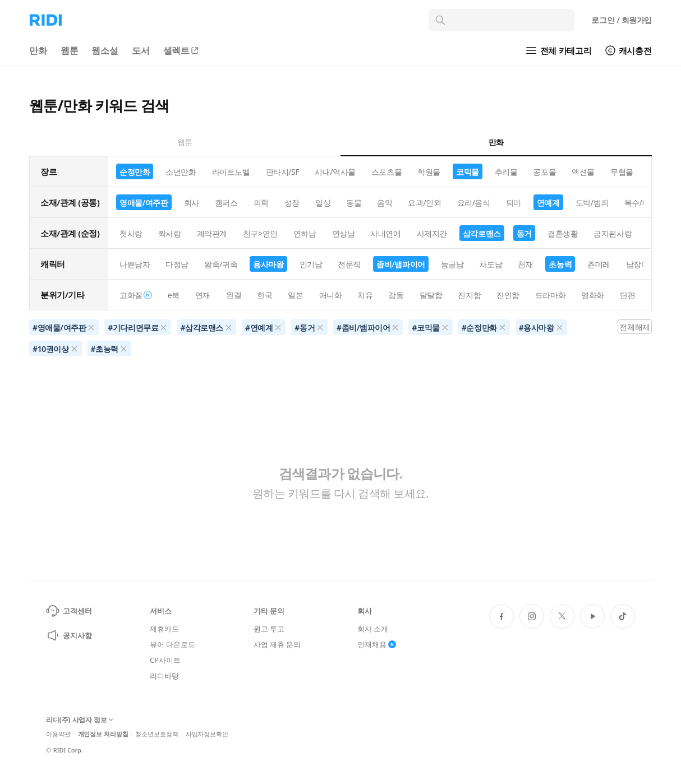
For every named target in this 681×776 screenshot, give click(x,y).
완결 (233, 295)
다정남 (176, 264)
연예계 (548, 202)
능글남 (452, 264)
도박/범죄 (592, 202)
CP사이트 (165, 660)
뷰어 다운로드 (172, 644)
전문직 (349, 264)
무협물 (621, 171)
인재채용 (376, 644)
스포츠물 (386, 171)
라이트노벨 (231, 171)
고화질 (135, 295)
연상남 (343, 233)
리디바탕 (164, 675)
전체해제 (634, 327)
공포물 (544, 171)
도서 (141, 50)
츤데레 (598, 264)
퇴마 (513, 202)
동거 (524, 233)
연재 (202, 295)
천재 (525, 264)
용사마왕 (268, 264)
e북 (174, 295)
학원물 (428, 171)
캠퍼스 (226, 202)
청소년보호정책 (156, 733)
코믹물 (467, 171)
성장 (292, 202)
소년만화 (180, 171)
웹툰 (70, 50)
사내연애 (385, 233)
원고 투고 (269, 628)
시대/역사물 (335, 171)
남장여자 (641, 264)
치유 (364, 295)
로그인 (621, 20)
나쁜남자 (134, 264)
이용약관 (58, 733)
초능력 (560, 264)
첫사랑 (130, 233)
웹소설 (104, 50)
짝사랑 (169, 233)
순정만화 (134, 171)
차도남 (490, 264)
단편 (627, 295)
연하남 (304, 233)
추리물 (506, 171)
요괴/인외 (424, 202)
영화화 (592, 295)
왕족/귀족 (220, 264)
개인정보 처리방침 (103, 733)
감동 (395, 295)
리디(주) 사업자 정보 (79, 720)
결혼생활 (562, 233)
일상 (322, 202)
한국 (264, 295)
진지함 (469, 295)
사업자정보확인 (207, 733)
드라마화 (550, 295)
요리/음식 (473, 202)
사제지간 (432, 233)
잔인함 (507, 295)
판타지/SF (283, 171)
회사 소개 (372, 628)
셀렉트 (181, 50)
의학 (261, 202)
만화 (38, 50)
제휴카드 (164, 628)
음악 (384, 202)
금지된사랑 (612, 233)
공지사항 (68, 635)
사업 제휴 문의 (277, 644)
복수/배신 (640, 202)
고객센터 (68, 610)
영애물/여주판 (143, 202)
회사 (191, 202)
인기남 (311, 264)
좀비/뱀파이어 (400, 264)
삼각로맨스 (482, 233)
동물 (353, 202)
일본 (295, 295)
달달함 (431, 295)
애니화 (330, 295)
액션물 (583, 171)
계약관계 (212, 233)
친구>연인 (260, 233)
